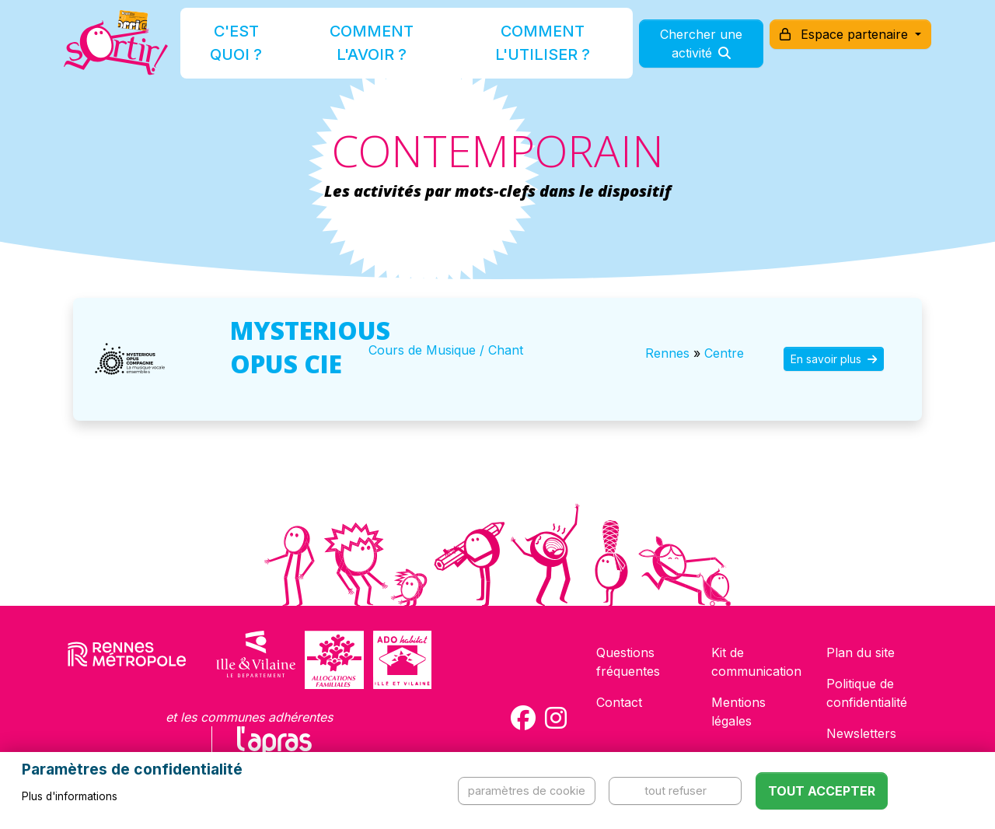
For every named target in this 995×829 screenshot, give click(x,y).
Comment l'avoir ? (368, 49)
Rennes (667, 353)
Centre (724, 353)
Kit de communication (756, 662)
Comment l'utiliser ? (514, 49)
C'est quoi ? (250, 49)
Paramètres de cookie (526, 790)
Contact (619, 702)
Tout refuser (675, 790)
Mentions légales (738, 711)
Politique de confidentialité (866, 693)
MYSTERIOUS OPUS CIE (310, 346)
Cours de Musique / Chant (445, 350)
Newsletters (861, 733)
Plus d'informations (69, 796)
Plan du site (860, 652)
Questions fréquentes (628, 662)
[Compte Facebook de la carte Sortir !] (523, 717)
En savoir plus (834, 359)
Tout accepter (821, 791)
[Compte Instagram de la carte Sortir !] (556, 717)
